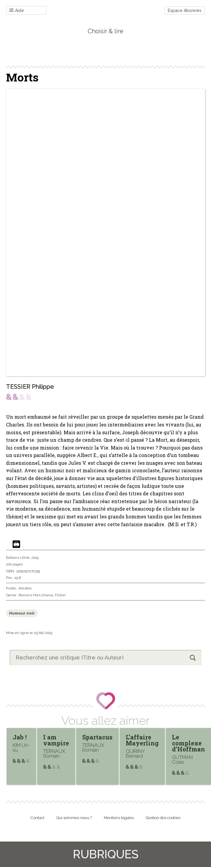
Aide (16, 10)
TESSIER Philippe (30, 386)
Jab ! (20, 737)
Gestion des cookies (163, 817)
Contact (37, 817)
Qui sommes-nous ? (74, 817)
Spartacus (97, 737)
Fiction (60, 595)
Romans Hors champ (36, 595)
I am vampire (56, 740)
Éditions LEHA (17, 558)
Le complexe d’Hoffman (188, 743)
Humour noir (22, 613)
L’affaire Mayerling (142, 740)
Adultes (25, 588)
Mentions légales (119, 817)
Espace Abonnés (184, 10)
